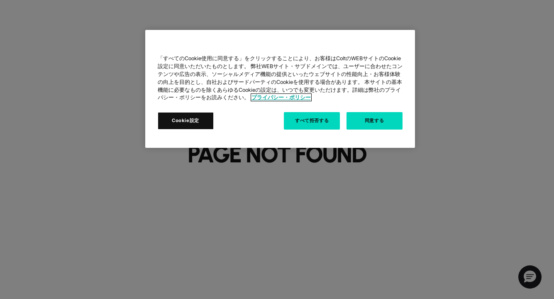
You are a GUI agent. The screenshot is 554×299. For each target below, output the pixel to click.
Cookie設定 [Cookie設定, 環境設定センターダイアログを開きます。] (185, 120)
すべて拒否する (312, 120)
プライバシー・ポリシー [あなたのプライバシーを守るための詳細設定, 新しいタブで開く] (281, 97)
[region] (280, 89)
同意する (374, 120)
